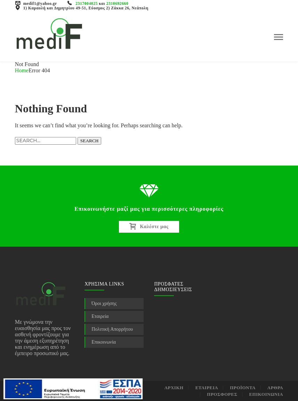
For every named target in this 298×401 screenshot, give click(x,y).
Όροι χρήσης (103, 303)
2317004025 (86, 3)
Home (22, 70)
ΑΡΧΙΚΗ (174, 387)
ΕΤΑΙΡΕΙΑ (206, 387)
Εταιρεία (99, 316)
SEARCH (89, 140)
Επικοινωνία (103, 342)
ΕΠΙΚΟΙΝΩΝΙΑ (266, 394)
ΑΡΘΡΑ (275, 387)
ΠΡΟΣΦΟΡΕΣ (222, 394)
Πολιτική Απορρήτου (112, 329)
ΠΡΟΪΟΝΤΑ (243, 387)
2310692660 (117, 3)
